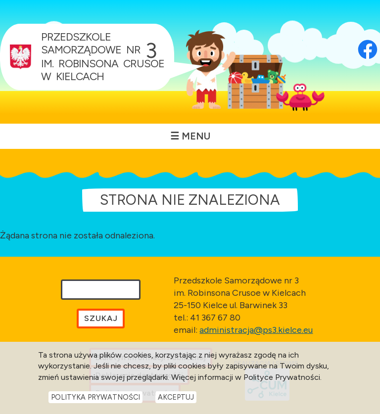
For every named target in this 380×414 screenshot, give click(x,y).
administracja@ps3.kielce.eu (256, 329)
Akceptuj (176, 397)
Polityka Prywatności (95, 397)
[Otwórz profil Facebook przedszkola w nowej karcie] (367, 35)
